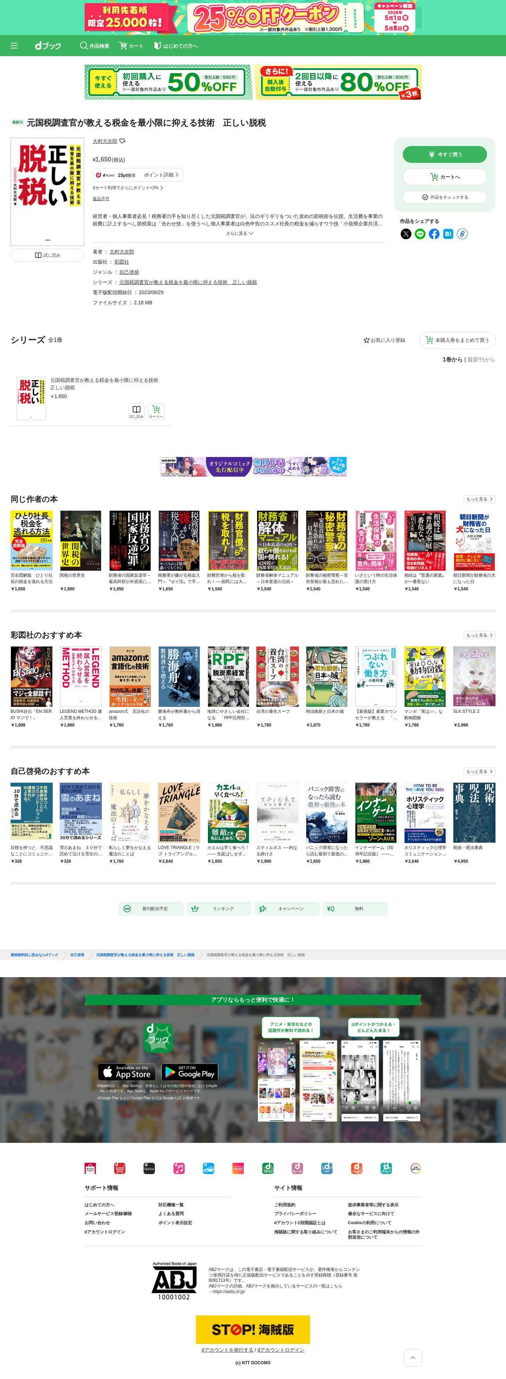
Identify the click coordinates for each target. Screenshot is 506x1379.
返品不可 (101, 198)
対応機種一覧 (171, 1204)
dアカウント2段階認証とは (300, 1222)
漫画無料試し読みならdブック (34, 955)
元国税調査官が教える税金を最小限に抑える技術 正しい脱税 (106, 383)
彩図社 (121, 262)
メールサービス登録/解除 (108, 1213)
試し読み (52, 255)
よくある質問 (171, 1213)
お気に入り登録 (388, 340)
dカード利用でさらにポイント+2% (125, 187)
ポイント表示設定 (175, 1222)
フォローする (122, 141)
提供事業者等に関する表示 (373, 1204)
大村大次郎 (105, 141)
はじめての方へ (99, 1204)
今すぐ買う (450, 154)
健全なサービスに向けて (371, 1213)
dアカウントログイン (105, 1231)
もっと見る (476, 499)
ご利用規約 (284, 1204)
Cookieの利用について (370, 1222)
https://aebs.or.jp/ (229, 1291)
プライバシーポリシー (295, 1213)
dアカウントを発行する (228, 1350)
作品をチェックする (449, 197)
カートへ (450, 177)
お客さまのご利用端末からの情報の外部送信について (384, 1234)
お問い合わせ (97, 1222)
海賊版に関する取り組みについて (305, 1231)
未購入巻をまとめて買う (462, 340)
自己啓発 (129, 272)
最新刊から (481, 360)
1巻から (453, 360)
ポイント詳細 (158, 175)
